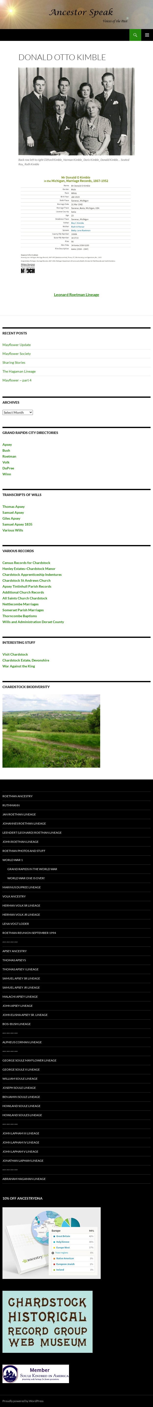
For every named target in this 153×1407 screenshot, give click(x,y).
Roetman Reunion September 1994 (29, 933)
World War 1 (12, 860)
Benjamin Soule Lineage (21, 1097)
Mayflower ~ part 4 (16, 380)
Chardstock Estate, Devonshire (25, 660)
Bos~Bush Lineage (16, 1024)
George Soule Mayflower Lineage (29, 1060)
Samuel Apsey (13, 512)
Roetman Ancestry (17, 796)
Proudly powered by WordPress (22, 1401)
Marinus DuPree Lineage (21, 887)
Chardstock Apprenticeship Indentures (32, 574)
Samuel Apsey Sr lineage (21, 978)
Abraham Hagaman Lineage (24, 1179)
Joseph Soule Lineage (19, 1088)
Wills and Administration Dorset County (33, 622)
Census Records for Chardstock (26, 563)
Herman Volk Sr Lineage (21, 905)
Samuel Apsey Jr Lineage (21, 987)
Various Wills (12, 530)
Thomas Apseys (14, 960)
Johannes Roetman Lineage (24, 823)
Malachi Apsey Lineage (20, 996)
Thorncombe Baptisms (19, 616)
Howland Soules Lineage (22, 1115)
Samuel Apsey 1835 (17, 524)
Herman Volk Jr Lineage (21, 914)
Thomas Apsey (13, 506)
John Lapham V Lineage (20, 1151)
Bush (6, 450)
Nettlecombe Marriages (20, 604)
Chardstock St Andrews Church (26, 580)
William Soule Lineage (20, 1078)
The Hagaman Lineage (19, 371)
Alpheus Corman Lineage (22, 1042)
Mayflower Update (16, 345)
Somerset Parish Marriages (23, 610)
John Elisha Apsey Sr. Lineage (25, 1015)
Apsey (7, 444)
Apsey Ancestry (14, 951)
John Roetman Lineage (20, 842)
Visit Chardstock (15, 654)
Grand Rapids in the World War (32, 869)
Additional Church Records (23, 592)
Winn (6, 474)
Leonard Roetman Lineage (76, 294)
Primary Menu (147, 35)
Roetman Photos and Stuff (23, 851)
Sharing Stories (13, 362)
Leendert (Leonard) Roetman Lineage (32, 832)
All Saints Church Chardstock (24, 598)
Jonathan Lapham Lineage (22, 1160)
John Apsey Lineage (17, 1006)
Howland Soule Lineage (21, 1106)
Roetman (9, 456)
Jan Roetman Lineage (19, 814)
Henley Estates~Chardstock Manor (29, 568)
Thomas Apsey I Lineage (20, 969)
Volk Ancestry (14, 896)
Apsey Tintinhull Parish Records (26, 586)
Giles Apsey (11, 518)
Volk (6, 462)
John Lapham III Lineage (20, 1133)
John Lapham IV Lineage (20, 1142)
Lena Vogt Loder (15, 924)
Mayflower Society (16, 353)
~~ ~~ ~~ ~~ (10, 942)
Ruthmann (11, 805)
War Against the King (18, 666)
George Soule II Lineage (21, 1069)
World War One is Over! (26, 878)
